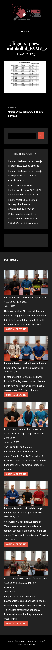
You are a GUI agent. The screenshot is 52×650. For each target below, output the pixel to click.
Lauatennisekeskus (29, 641)
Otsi (40, 135)
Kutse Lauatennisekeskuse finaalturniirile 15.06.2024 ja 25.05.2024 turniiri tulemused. (23, 219)
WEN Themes (29, 644)
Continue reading (17, 330)
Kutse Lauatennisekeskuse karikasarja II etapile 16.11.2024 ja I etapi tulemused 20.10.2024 (25, 190)
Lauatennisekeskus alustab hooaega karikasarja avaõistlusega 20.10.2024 (22, 204)
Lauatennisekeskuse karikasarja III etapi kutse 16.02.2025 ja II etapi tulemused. (25, 176)
